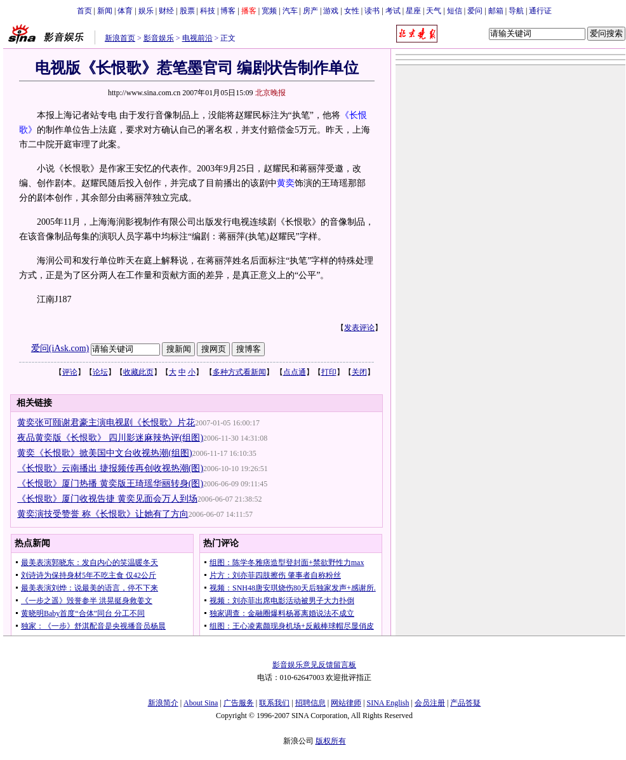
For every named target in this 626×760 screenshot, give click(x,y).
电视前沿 (197, 38)
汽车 (290, 10)
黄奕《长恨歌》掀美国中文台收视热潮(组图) (104, 453)
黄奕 (286, 183)
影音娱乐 (158, 38)
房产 (310, 10)
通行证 (540, 10)
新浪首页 (120, 38)
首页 (84, 10)
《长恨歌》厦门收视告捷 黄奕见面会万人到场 (107, 498)
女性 (351, 10)
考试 (393, 10)
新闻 (104, 10)
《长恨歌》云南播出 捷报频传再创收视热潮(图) (110, 468)
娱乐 (146, 10)
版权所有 (331, 741)
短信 (454, 10)
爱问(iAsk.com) (60, 348)
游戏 (330, 10)
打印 (328, 372)
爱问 (475, 10)
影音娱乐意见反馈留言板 (314, 664)
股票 (187, 10)
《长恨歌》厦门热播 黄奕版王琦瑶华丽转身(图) (110, 483)
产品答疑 (465, 702)
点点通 (294, 372)
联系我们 (274, 702)
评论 (69, 372)
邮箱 (495, 10)
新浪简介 (163, 702)
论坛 (100, 372)
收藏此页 (138, 372)
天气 (433, 10)
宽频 (269, 10)
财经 (166, 10)
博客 (228, 10)
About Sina (200, 702)
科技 (207, 10)
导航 (516, 10)
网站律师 (346, 702)
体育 (125, 10)
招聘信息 (310, 702)
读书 (372, 10)
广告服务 (238, 702)
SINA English (387, 702)
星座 (413, 10)
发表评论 (359, 327)
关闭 (359, 372)
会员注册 (430, 702)
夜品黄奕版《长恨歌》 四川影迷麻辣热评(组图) (110, 438)
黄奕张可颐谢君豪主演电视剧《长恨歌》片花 (106, 422)
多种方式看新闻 (239, 372)
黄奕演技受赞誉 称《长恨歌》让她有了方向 (103, 514)
